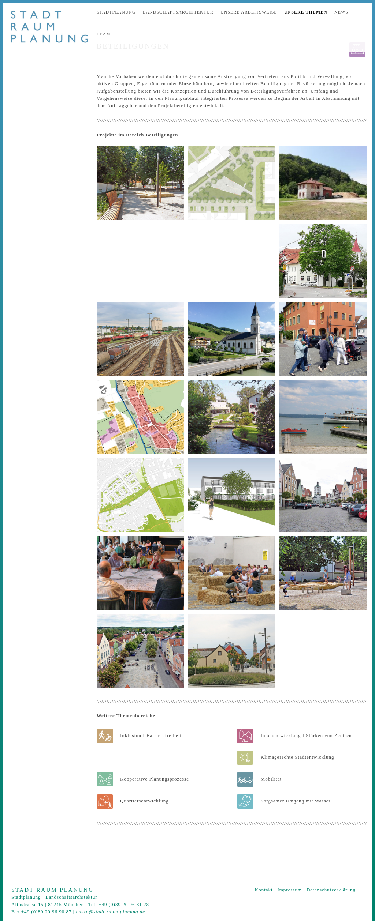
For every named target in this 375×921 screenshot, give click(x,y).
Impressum (289, 889)
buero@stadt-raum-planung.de (110, 911)
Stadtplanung (116, 12)
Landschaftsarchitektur (178, 12)
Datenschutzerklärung (331, 889)
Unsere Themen (305, 12)
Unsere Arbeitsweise (248, 12)
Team (104, 34)
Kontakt (264, 889)
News (341, 12)
